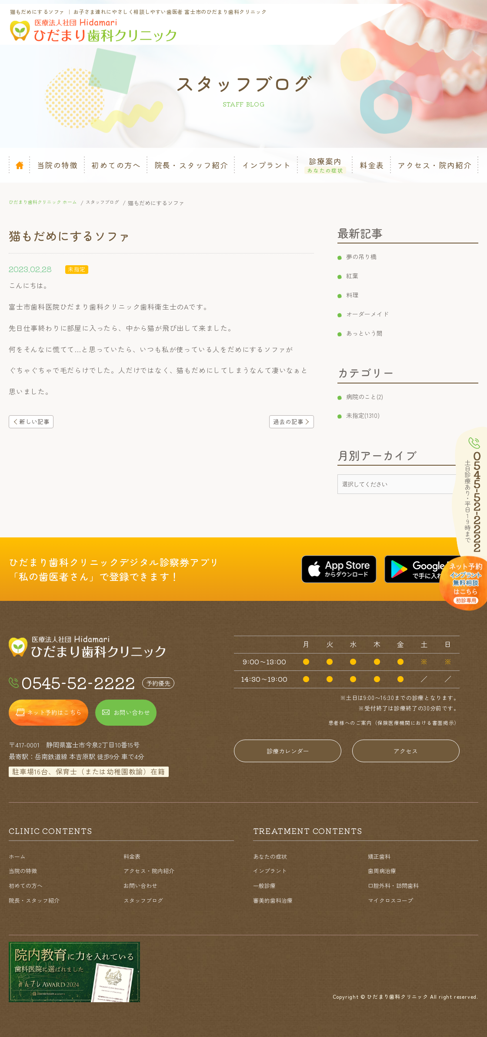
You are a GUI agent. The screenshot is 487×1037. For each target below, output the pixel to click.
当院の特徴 (25, 870)
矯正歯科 (381, 855)
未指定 (77, 268)
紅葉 (355, 275)
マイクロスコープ (394, 899)
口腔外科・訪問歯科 (397, 885)
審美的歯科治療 (276, 899)
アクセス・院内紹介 (152, 870)
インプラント (272, 870)
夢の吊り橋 (365, 256)
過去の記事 (283, 422)
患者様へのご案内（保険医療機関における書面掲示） (388, 722)
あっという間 (369, 332)
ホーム (18, 855)
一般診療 (266, 885)
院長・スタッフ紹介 (38, 899)
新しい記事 (39, 422)
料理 (355, 294)
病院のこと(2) (369, 396)
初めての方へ (28, 885)
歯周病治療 (384, 870)
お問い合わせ (143, 885)
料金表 (133, 855)
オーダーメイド (372, 313)
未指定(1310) (367, 415)
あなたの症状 (272, 855)
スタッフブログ (146, 899)
